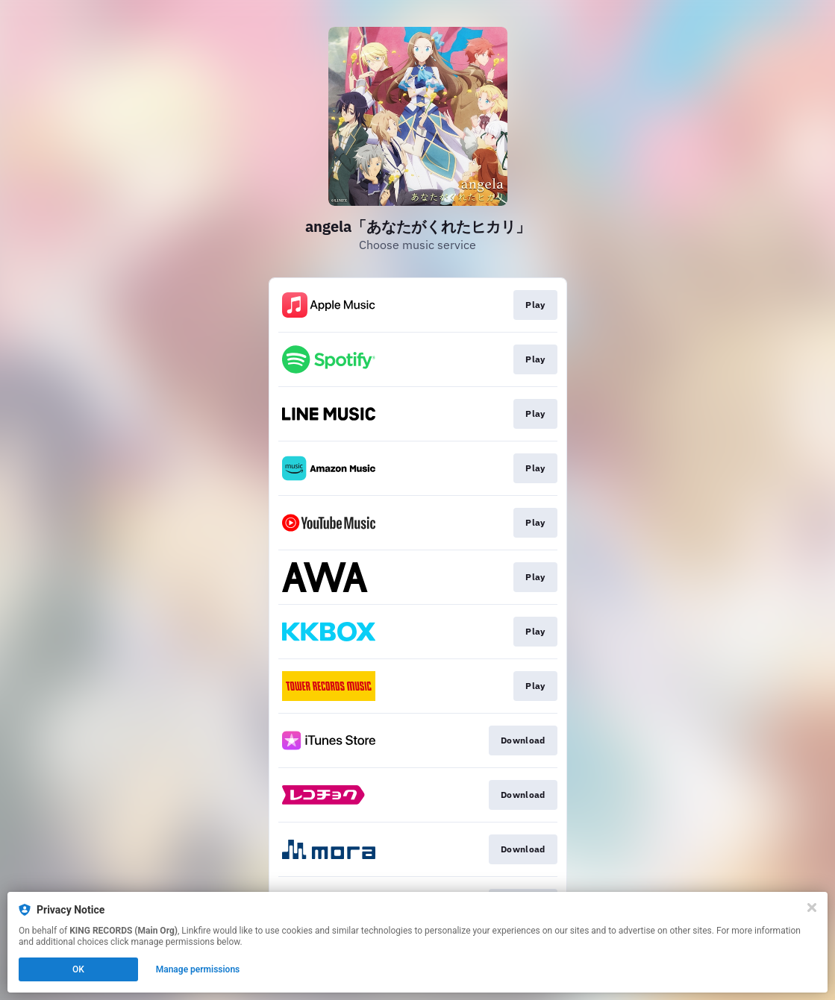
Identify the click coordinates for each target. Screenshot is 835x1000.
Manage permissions (198, 969)
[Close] (812, 907)
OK (78, 969)
